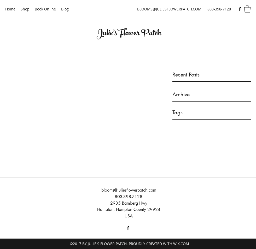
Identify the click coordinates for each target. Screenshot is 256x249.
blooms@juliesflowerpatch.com (128, 190)
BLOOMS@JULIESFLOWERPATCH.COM (169, 9)
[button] (247, 9)
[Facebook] (239, 9)
